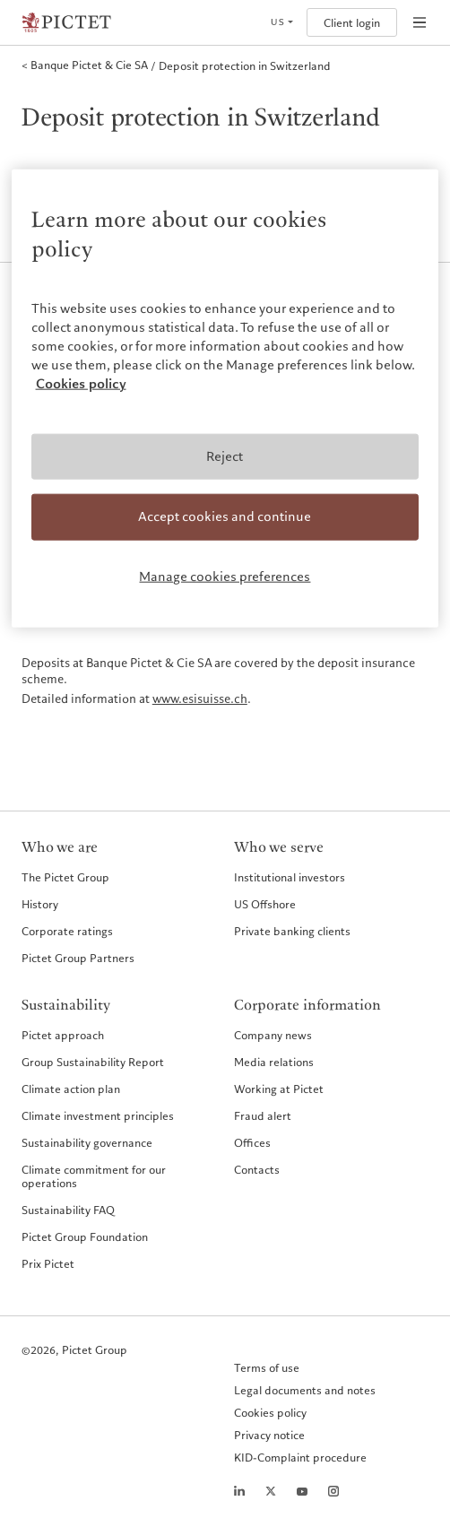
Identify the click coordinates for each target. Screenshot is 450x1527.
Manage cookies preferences (224, 577)
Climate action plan (71, 1088)
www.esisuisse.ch (199, 699)
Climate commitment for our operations (94, 1176)
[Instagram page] (333, 1491)
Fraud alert (262, 1115)
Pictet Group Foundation (85, 1236)
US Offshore (265, 904)
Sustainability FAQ (68, 1209)
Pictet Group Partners (78, 957)
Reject (224, 455)
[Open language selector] (281, 22)
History (40, 904)
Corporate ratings (67, 931)
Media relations (274, 1061)
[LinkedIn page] (239, 1491)
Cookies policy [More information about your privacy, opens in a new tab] (81, 383)
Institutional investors (289, 877)
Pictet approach (63, 1035)
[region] (225, 398)
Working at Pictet (279, 1088)
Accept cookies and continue (224, 516)
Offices (252, 1142)
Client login (352, 22)
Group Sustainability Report (93, 1061)
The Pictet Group (65, 877)
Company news (273, 1035)
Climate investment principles (98, 1115)
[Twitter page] (271, 1491)
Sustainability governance (87, 1142)
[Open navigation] (419, 22)
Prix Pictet (48, 1263)
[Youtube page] (302, 1491)
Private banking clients (292, 931)
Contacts (257, 1169)
